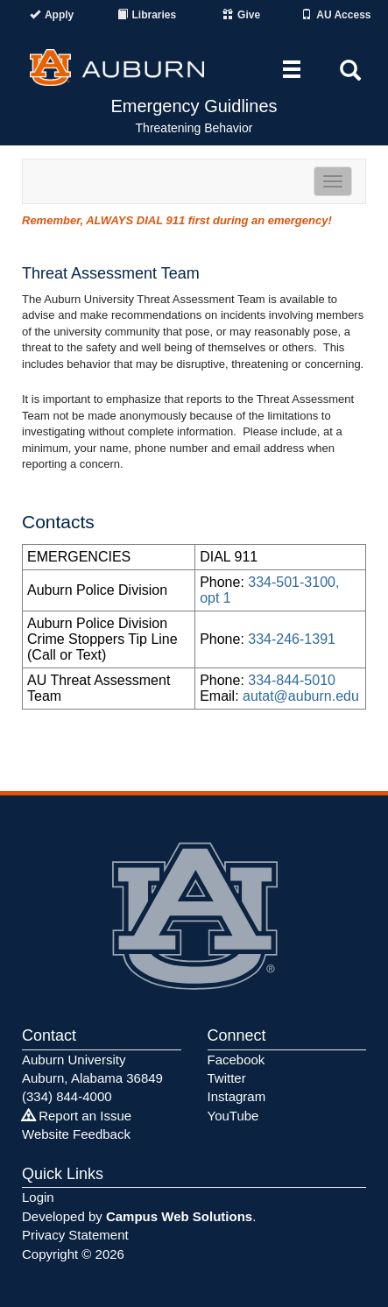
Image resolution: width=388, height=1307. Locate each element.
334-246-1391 (291, 639)
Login (38, 1197)
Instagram (237, 1096)
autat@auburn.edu (301, 696)
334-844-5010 (291, 680)
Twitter (227, 1077)
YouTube (233, 1115)
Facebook (236, 1059)
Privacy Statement (75, 1234)
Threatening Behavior (194, 128)
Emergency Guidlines (193, 106)
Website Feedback (76, 1134)
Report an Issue (76, 1115)
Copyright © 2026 (73, 1254)
